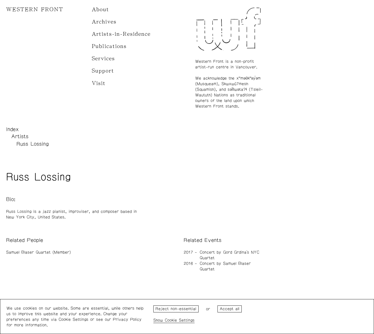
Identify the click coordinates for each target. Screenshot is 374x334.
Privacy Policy (127, 319)
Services (103, 58)
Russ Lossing (33, 144)
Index (12, 129)
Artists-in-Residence (121, 34)
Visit (99, 83)
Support (103, 71)
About (100, 9)
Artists (19, 136)
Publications (109, 46)
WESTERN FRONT (34, 9)
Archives (104, 22)
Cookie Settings (180, 320)
